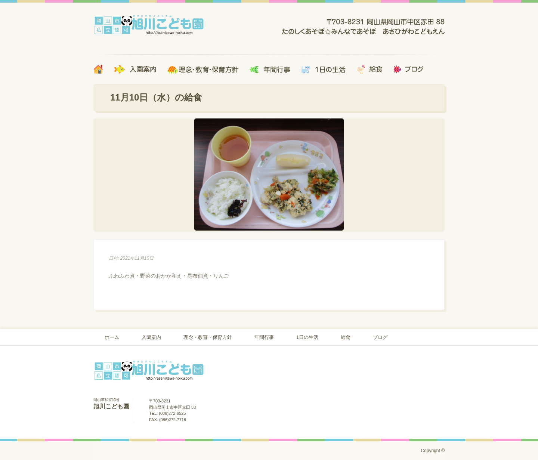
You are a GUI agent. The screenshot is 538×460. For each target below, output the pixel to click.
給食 (345, 337)
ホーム (112, 337)
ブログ (380, 337)
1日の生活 (307, 337)
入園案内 (151, 337)
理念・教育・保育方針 (207, 337)
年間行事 (264, 337)
